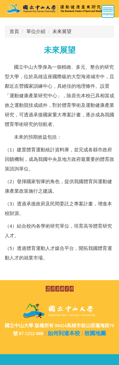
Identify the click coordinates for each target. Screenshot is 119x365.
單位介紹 (35, 31)
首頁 (14, 31)
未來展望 (61, 31)
